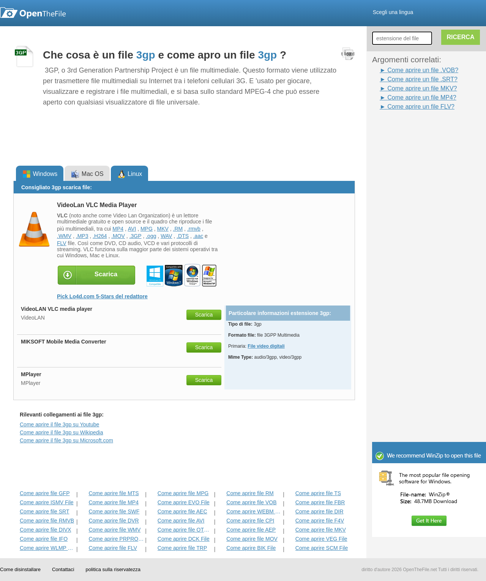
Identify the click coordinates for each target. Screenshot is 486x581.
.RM (178, 229)
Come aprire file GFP (44, 493)
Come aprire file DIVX (45, 530)
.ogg (151, 236)
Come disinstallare (20, 569)
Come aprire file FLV (112, 548)
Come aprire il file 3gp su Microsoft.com (66, 440)
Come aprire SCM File (321, 548)
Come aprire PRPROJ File (116, 539)
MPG (146, 229)
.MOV (118, 236)
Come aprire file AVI (181, 521)
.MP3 (82, 236)
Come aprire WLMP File (47, 548)
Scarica (204, 315)
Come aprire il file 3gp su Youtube (59, 424)
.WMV (64, 236)
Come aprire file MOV (252, 539)
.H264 (100, 236)
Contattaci (63, 569)
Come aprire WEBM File (253, 511)
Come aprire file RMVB (47, 521)
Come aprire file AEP (251, 530)
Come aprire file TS (318, 493)
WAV (166, 236)
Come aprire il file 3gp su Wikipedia (61, 432)
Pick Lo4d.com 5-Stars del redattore (102, 296)
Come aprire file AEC (182, 511)
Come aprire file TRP (182, 548)
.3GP (135, 236)
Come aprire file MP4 (113, 502)
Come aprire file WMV (114, 530)
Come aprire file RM (249, 493)
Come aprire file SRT (44, 511)
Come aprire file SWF (113, 511)
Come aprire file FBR (320, 502)
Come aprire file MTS (113, 493)
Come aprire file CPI (250, 521)
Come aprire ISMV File (47, 502)
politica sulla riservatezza (112, 569)
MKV (163, 229)
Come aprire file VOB (251, 502)
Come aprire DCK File (184, 539)
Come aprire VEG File (321, 539)
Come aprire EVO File (184, 502)
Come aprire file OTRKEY (185, 530)
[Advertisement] (410, 225)
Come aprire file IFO (44, 539)
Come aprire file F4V (319, 521)
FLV (61, 243)
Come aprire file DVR (113, 521)
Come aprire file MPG (183, 493)
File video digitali (266, 346)
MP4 (117, 229)
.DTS (183, 236)
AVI (132, 229)
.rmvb (193, 229)
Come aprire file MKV (320, 530)
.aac (198, 236)
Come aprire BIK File (251, 548)
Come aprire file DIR (319, 511)
